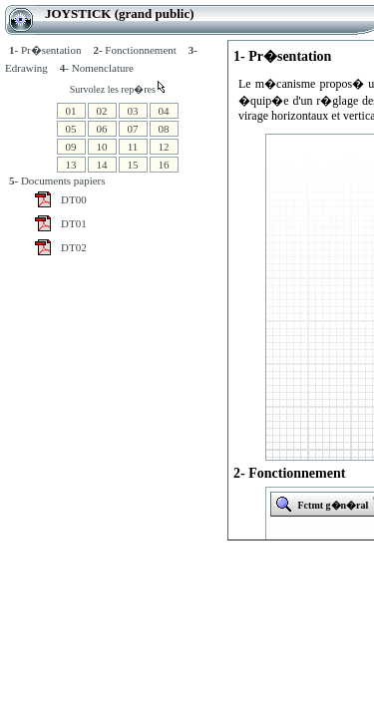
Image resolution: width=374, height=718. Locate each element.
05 (71, 129)
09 (71, 147)
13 (71, 165)
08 (164, 129)
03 (133, 111)
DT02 (74, 247)
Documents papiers (57, 180)
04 (164, 111)
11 (133, 147)
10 (102, 147)
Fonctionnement (134, 50)
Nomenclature (97, 68)
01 (71, 111)
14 (102, 165)
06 (102, 129)
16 (164, 165)
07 (133, 129)
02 (102, 111)
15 (133, 165)
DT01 (74, 223)
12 (164, 147)
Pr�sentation (45, 50)
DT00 (74, 199)
